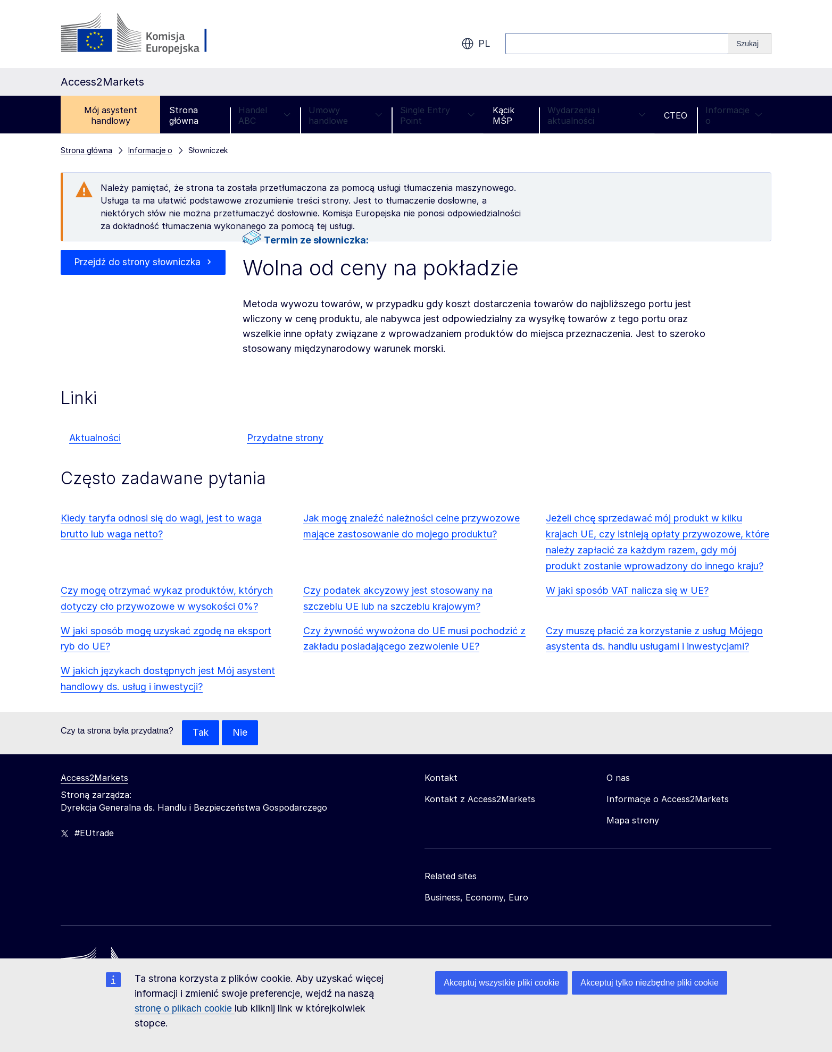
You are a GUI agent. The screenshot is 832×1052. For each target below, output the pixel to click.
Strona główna (183, 115)
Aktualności (95, 437)
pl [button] (475, 43)
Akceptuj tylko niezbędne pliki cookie (649, 982)
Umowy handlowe (345, 115)
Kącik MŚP (503, 115)
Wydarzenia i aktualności (596, 115)
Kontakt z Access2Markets (480, 799)
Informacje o (733, 115)
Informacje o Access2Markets (667, 799)
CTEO (675, 115)
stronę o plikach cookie (185, 1008)
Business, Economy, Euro (476, 898)
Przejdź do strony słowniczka (137, 262)
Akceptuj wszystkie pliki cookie (501, 982)
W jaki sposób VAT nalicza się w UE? (627, 590)
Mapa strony (632, 820)
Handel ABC (264, 115)
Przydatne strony (285, 437)
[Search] (749, 43)
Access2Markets (94, 778)
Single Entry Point (437, 115)
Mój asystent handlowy (110, 115)
